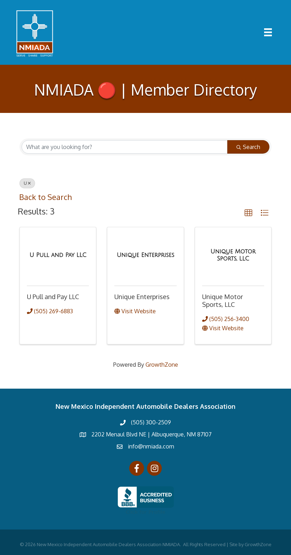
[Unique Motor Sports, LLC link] (233, 255)
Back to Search (45, 197)
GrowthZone (162, 364)
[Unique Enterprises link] (146, 255)
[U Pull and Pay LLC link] (57, 255)
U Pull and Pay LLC (53, 297)
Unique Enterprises (142, 297)
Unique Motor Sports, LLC (222, 300)
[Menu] (268, 32)
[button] (248, 213)
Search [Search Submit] (248, 146)
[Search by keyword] (125, 147)
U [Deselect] (27, 183)
